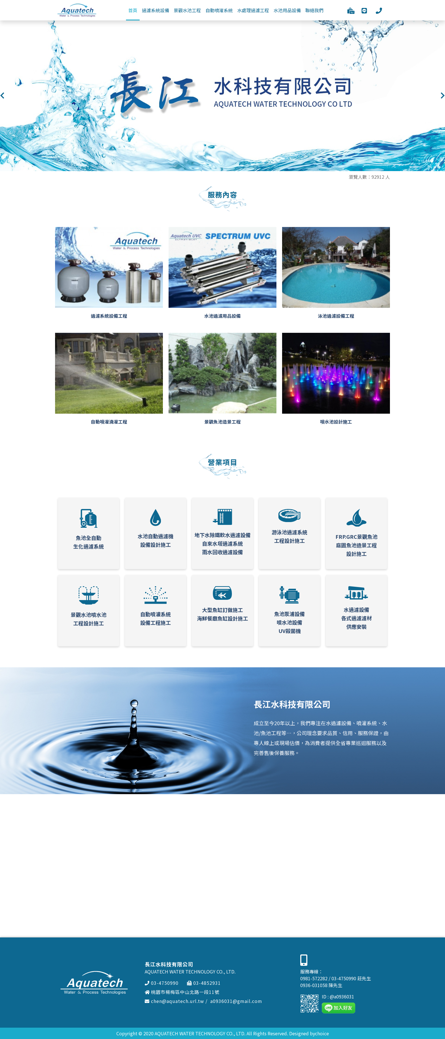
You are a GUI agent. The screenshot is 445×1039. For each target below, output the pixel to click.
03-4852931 (204, 982)
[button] (2, 96)
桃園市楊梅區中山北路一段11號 (182, 991)
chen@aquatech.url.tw (174, 1001)
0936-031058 (314, 985)
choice (322, 1033)
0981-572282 (314, 978)
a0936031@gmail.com (236, 1001)
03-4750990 (162, 982)
